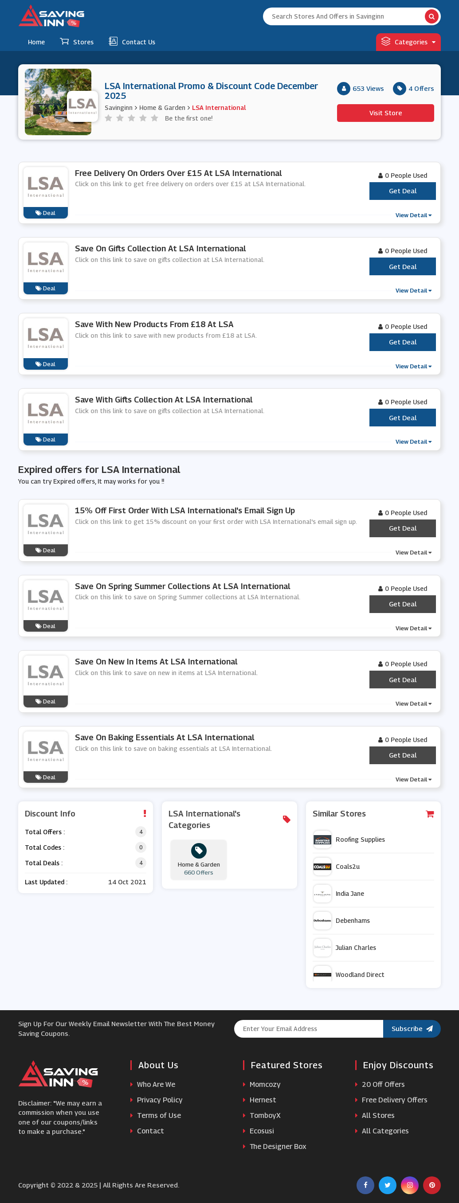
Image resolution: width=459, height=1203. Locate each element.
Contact (147, 1131)
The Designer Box (274, 1146)
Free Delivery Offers (391, 1100)
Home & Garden (162, 107)
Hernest (259, 1100)
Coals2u (337, 866)
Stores (77, 41)
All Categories (382, 1131)
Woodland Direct (349, 975)
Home (36, 42)
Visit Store (385, 113)
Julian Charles (345, 948)
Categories (408, 41)
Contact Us (132, 41)
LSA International (219, 107)
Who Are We (152, 1084)
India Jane (339, 893)
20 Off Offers (380, 1084)
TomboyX (262, 1115)
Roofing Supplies (349, 839)
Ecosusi (258, 1131)
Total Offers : (45, 832)
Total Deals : (44, 863)
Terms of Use (155, 1115)
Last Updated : (46, 882)
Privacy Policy (156, 1100)
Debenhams (342, 921)
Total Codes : (44, 847)
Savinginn (119, 107)
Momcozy (262, 1084)
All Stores (375, 1115)
